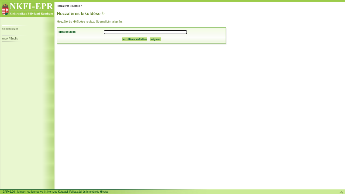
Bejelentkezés (10, 28)
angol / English (10, 38)
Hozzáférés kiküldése (68, 6)
